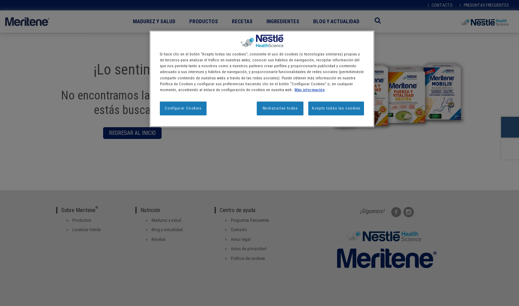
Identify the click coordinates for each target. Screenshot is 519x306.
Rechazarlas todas (280, 108)
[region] (261, 78)
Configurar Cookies (183, 108)
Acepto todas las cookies (336, 108)
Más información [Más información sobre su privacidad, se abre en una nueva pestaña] (309, 89)
